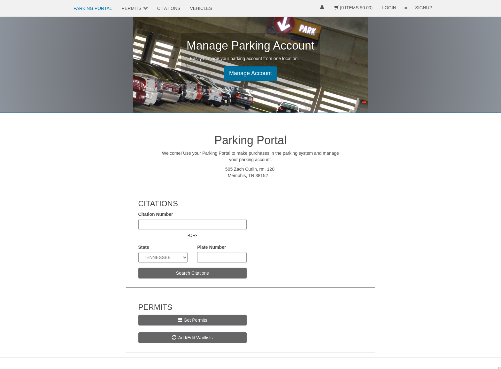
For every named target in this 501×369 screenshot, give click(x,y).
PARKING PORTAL (92, 8)
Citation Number (155, 214)
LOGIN (389, 7)
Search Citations (192, 273)
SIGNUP (423, 7)
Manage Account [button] (250, 73)
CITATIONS (169, 8)
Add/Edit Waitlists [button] (192, 337)
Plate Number (211, 247)
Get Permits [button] (192, 320)
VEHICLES (201, 8)
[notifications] (322, 8)
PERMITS (132, 8)
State (143, 247)
